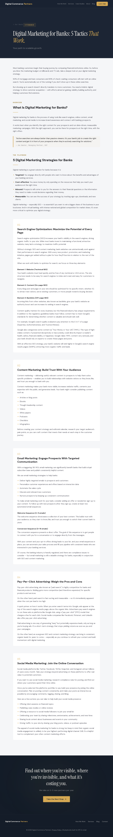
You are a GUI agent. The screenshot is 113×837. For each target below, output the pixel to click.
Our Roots (18, 24)
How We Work (61, 4)
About (88, 4)
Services (71, 4)
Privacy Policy (56, 830)
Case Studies (80, 4)
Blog (93, 4)
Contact (105, 821)
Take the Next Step (56, 801)
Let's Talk (102, 4)
